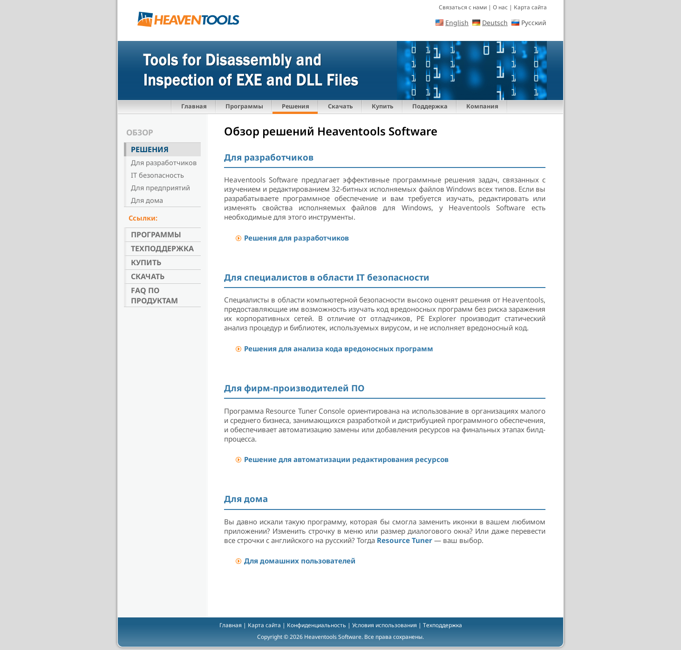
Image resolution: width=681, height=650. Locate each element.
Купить (383, 106)
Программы (244, 106)
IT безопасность (157, 175)
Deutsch (495, 22)
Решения (295, 106)
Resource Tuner (404, 540)
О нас (500, 7)
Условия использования (384, 625)
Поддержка (430, 106)
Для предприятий (160, 187)
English (457, 22)
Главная (194, 106)
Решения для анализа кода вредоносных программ (338, 348)
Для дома (147, 200)
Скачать (340, 106)
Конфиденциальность (316, 625)
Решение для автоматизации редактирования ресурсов (346, 459)
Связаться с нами (463, 7)
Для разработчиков (164, 162)
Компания (482, 106)
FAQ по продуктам (154, 295)
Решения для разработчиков (296, 237)
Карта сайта (530, 7)
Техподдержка (162, 248)
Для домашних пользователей (299, 560)
